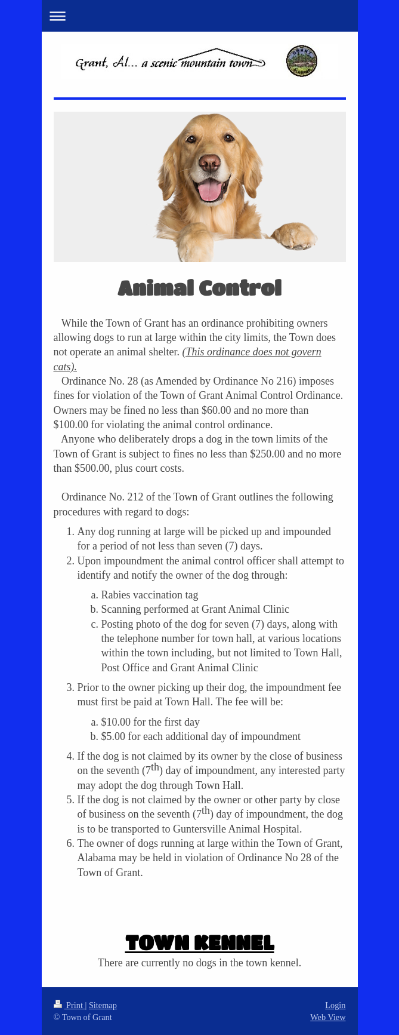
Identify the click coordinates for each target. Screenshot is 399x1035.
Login (335, 1005)
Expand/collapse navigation (200, 16)
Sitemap (103, 1005)
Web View (327, 1017)
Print (69, 1005)
